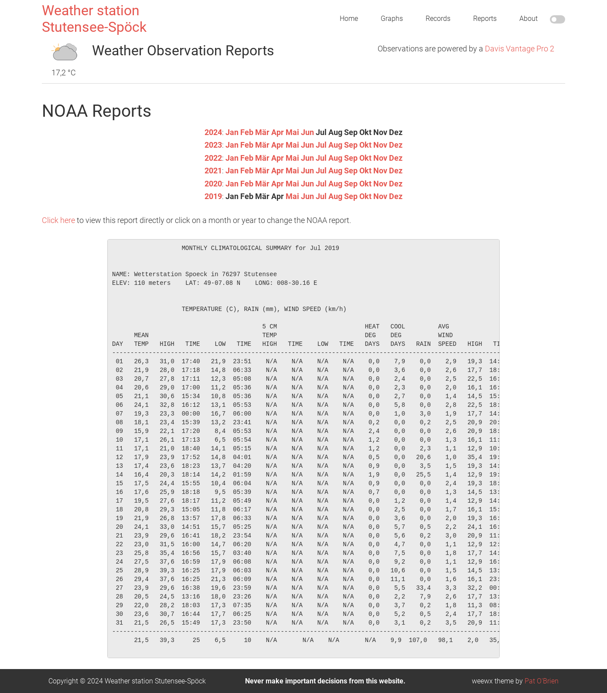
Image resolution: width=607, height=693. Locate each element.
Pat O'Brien (542, 680)
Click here (58, 219)
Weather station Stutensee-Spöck (94, 18)
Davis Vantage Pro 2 (519, 48)
